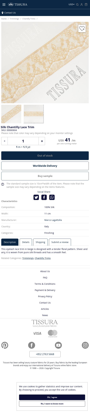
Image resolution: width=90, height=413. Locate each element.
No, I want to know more (52, 403)
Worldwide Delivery (45, 166)
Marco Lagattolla (53, 219)
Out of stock (45, 155)
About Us (45, 271)
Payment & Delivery (45, 290)
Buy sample (45, 176)
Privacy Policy (45, 296)
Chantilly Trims (43, 258)
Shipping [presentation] (40, 242)
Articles (45, 308)
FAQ (45, 277)
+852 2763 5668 (45, 354)
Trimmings (28, 258)
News (45, 315)
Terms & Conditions (45, 283)
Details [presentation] (25, 242)
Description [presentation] (10, 242)
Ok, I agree (52, 397)
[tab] (9, 242)
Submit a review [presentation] (59, 242)
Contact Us (10, 12)
